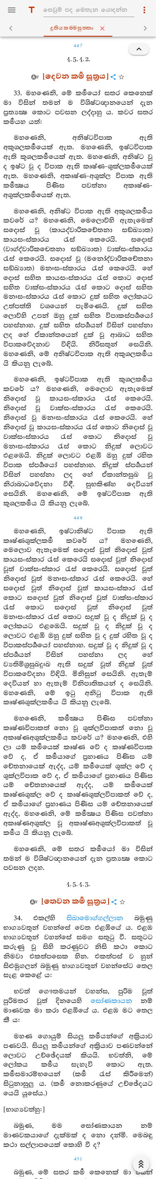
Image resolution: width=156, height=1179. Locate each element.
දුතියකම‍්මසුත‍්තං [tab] (79, 28)
